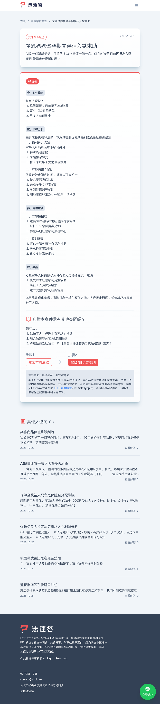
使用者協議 (27, 691)
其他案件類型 (39, 21)
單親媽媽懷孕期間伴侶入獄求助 (71, 21)
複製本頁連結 (39, 362)
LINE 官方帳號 (63, 388)
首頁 (23, 21)
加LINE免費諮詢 (83, 362)
